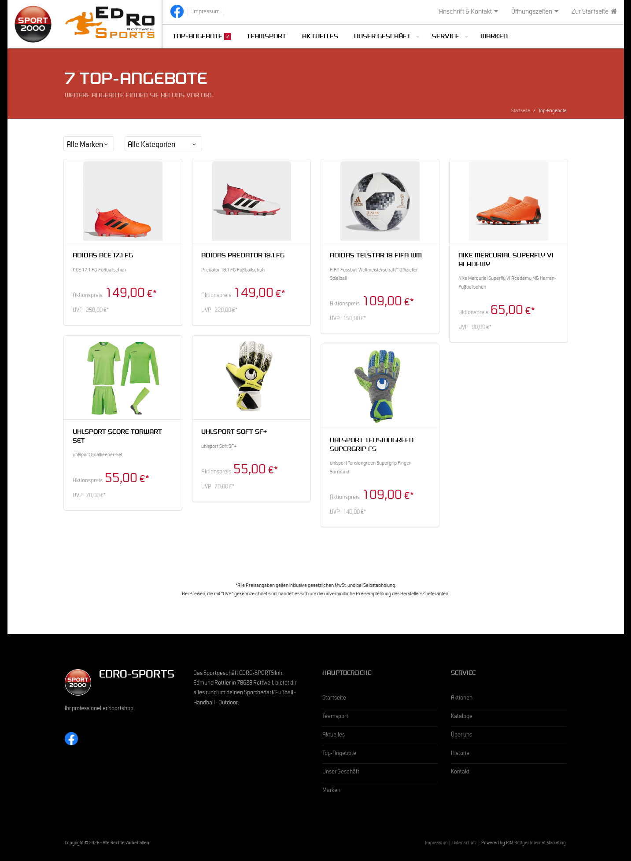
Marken (494, 37)
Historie (460, 754)
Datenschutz (464, 843)
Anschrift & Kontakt (468, 12)
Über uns (461, 736)
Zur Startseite (594, 12)
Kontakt (460, 772)
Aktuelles (320, 37)
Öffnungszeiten (534, 12)
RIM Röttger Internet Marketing (536, 843)
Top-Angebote (202, 36)
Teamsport (266, 37)
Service (445, 37)
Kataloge (461, 717)
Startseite (520, 111)
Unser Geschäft (382, 37)
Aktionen (461, 699)
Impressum (436, 843)
